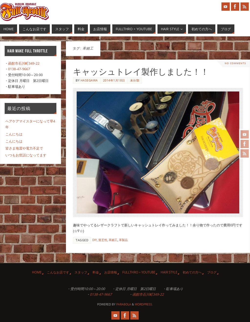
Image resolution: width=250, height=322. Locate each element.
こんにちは (13, 134)
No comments (235, 63)
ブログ (212, 272)
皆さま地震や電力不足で (24, 148)
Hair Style (169, 272)
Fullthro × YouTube (138, 272)
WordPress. (144, 304)
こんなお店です (58, 272)
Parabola (123, 304)
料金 (96, 272)
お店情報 (110, 272)
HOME (37, 272)
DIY (94, 240)
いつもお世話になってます (25, 155)
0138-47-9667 (19, 69)
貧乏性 (102, 240)
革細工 (113, 240)
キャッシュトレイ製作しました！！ (141, 71)
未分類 (134, 80)
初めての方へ (192, 272)
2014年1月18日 (114, 80)
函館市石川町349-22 (24, 63)
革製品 (123, 240)
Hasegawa (89, 80)
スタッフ (80, 272)
